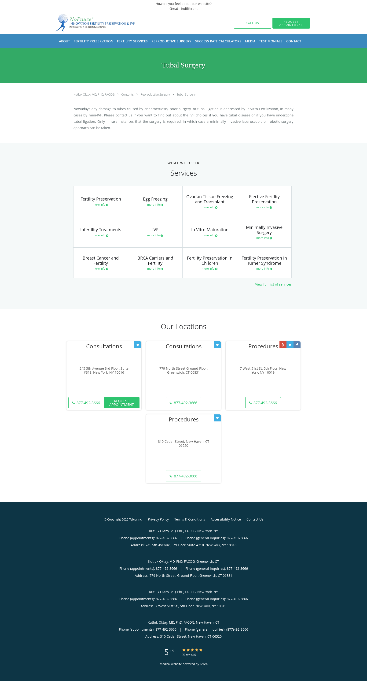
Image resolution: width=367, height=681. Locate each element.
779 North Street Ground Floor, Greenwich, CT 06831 (183, 371)
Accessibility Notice (226, 519)
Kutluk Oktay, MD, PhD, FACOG (94, 94)
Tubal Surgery (186, 94)
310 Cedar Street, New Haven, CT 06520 (183, 444)
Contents (127, 94)
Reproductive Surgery (155, 94)
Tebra (204, 664)
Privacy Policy (158, 519)
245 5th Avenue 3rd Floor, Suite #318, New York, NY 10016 (104, 371)
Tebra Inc (135, 519)
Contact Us (254, 519)
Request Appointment (121, 402)
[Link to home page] (88, 23)
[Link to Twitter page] (137, 344)
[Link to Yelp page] (282, 344)
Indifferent (189, 8)
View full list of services (273, 284)
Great (173, 8)
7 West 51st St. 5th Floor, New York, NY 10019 (263, 371)
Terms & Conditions (189, 519)
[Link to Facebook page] (297, 344)
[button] (291, 23)
